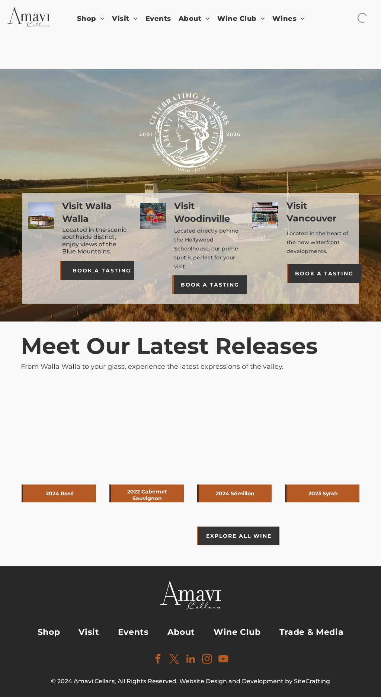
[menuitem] (91, 19)
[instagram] (206, 660)
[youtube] (223, 660)
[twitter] (174, 660)
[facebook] (157, 660)
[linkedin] (190, 660)
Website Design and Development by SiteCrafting (254, 681)
